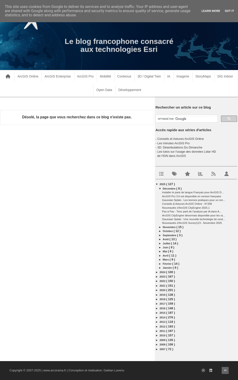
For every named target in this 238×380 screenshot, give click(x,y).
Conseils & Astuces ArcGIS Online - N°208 (187, 203)
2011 (163, 331)
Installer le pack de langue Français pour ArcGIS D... (193, 192)
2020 (163, 290)
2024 (163, 272)
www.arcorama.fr (54, 370)
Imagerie (182, 76)
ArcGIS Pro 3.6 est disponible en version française (191, 196)
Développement (129, 90)
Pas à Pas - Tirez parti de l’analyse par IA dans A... (191, 211)
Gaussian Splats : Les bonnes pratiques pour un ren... (193, 200)
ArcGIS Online (27, 76)
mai (165, 251)
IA (168, 76)
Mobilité (105, 76)
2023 (163, 276)
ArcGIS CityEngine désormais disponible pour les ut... (193, 215)
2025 (163, 184)
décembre (169, 188)
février (167, 263)
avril (166, 255)
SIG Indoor (225, 76)
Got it (229, 11)
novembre (169, 227)
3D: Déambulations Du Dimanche (179, 147)
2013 (163, 321)
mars (166, 259)
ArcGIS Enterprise (58, 76)
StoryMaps (203, 76)
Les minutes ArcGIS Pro (173, 143)
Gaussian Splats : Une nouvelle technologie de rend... (193, 219)
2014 (163, 317)
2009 (163, 340)
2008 (163, 344)
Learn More (211, 11)
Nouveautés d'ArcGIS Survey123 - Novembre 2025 (192, 223)
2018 (163, 299)
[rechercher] (186, 119)
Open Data (104, 90)
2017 (163, 303)
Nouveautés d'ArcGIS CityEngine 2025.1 (186, 207)
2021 (163, 285)
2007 (163, 349)
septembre (170, 235)
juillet (167, 243)
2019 (163, 294)
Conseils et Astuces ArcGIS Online (180, 139)
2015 (163, 312)
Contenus (124, 76)
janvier (168, 267)
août (166, 239)
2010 (163, 335)
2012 (163, 326)
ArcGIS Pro (85, 76)
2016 (163, 308)
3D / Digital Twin (149, 76)
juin (166, 247)
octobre (168, 231)
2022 (163, 281)
